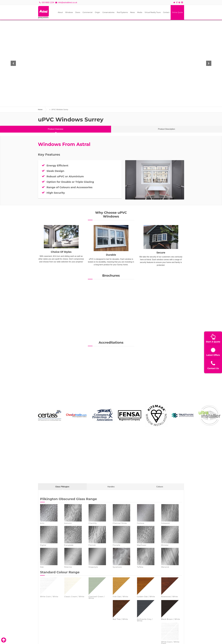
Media (139, 12)
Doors (77, 12)
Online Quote (177, 12)
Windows (69, 12)
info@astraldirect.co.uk (66, 2)
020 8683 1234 (46, 2)
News (132, 12)
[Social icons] (174, 2)
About (60, 12)
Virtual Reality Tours (153, 12)
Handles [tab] (111, 487)
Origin (97, 12)
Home (40, 109)
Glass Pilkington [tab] (62, 487)
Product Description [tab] (166, 129)
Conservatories (108, 12)
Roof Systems (122, 12)
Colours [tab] (159, 487)
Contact (166, 12)
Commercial (88, 12)
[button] (14, 63)
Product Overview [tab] (55, 129)
